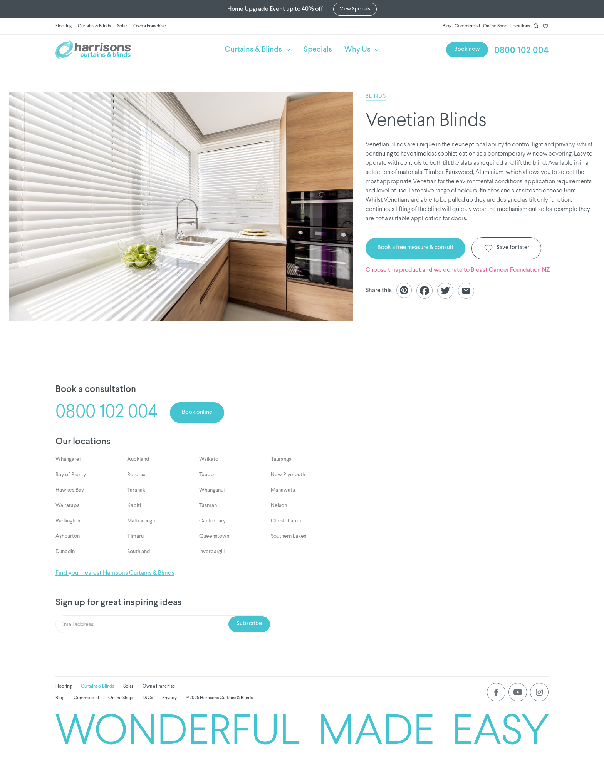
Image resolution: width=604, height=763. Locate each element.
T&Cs (147, 698)
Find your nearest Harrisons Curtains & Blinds (114, 573)
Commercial (467, 26)
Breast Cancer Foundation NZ (510, 270)
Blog (447, 26)
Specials (318, 50)
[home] (133, 49)
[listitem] (181, 206)
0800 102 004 (521, 50)
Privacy (169, 698)
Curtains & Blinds (94, 26)
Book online (197, 412)
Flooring (63, 26)
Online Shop (495, 26)
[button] (257, 50)
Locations (520, 26)
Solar (122, 26)
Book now (467, 49)
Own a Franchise (149, 26)
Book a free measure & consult (415, 248)
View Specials (355, 9)
